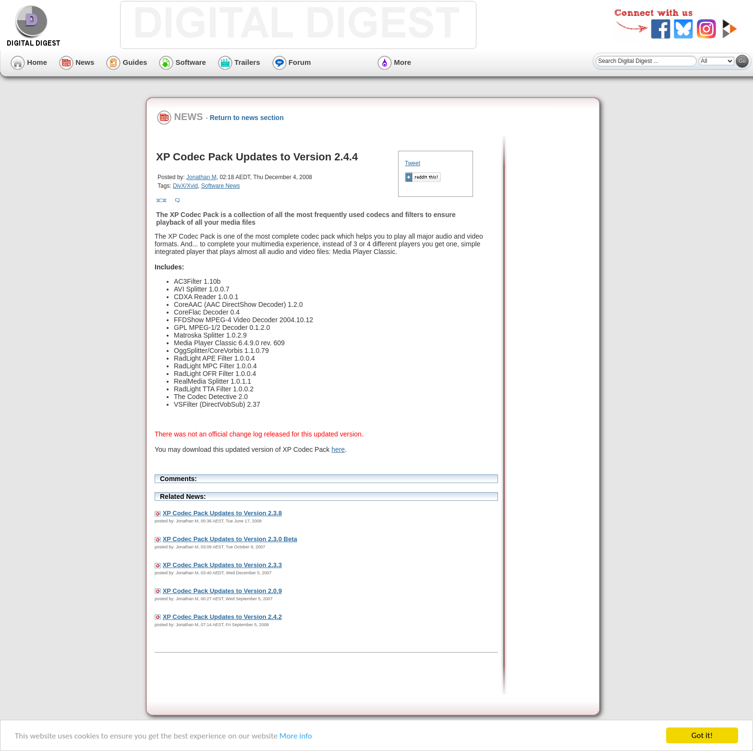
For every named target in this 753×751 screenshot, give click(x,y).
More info (295, 736)
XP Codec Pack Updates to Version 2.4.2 (222, 616)
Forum (291, 62)
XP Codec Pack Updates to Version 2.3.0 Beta (230, 539)
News (76, 62)
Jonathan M (201, 177)
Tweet (412, 163)
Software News (220, 185)
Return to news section (247, 117)
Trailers (239, 62)
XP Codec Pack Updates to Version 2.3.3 (222, 565)
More (394, 62)
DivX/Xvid (185, 185)
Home (29, 62)
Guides (126, 62)
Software (182, 62)
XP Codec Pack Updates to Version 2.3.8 (222, 513)
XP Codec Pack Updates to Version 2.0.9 (222, 590)
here (338, 449)
